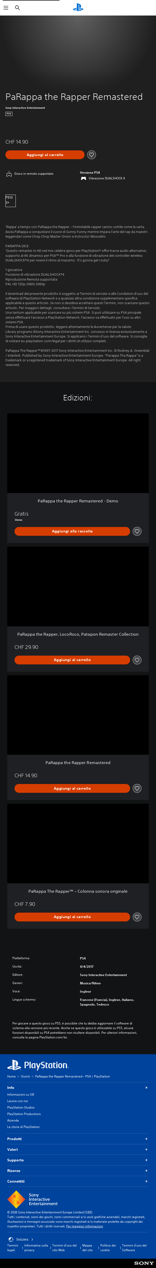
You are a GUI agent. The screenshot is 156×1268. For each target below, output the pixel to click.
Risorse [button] (78, 1170)
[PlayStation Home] (78, 8)
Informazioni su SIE (20, 1094)
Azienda (13, 1120)
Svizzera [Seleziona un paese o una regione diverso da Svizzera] (21, 1239)
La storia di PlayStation (23, 1127)
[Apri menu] (6, 8)
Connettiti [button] (78, 1181)
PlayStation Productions (24, 1114)
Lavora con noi (17, 1101)
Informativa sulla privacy (36, 1247)
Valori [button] (78, 1149)
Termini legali (12, 1247)
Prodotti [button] (78, 1139)
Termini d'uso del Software (134, 1247)
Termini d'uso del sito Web (64, 1247)
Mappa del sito (87, 1247)
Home (11, 1076)
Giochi (25, 1076)
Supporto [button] (78, 1160)
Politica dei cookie (108, 1247)
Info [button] (78, 1087)
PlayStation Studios (21, 1107)
